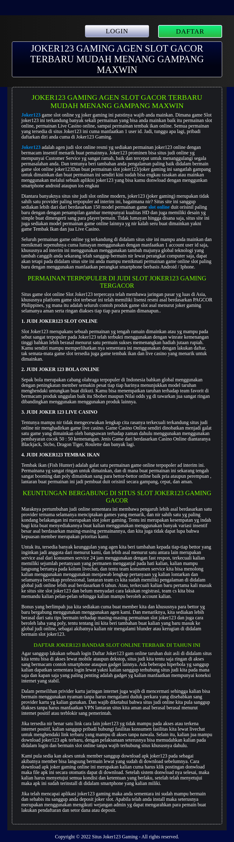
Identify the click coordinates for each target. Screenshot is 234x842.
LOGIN (117, 31)
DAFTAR (190, 31)
